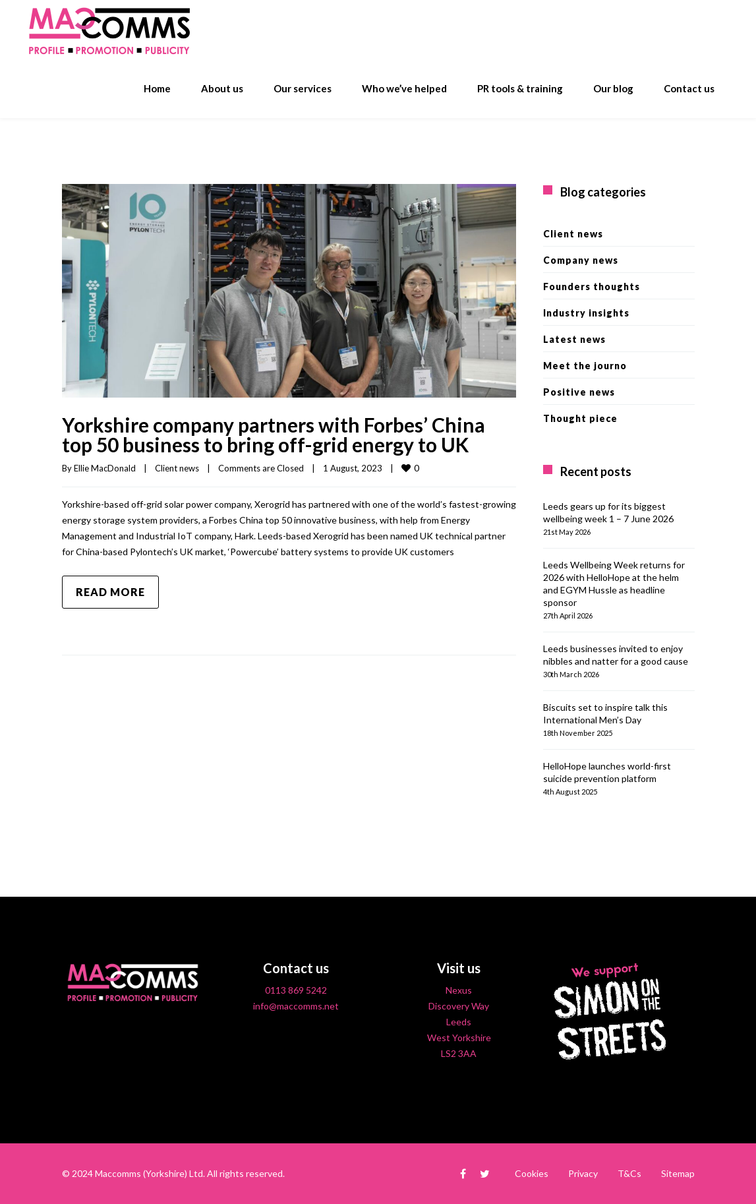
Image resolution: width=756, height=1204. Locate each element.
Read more (110, 592)
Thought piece (580, 418)
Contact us (689, 88)
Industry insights (586, 312)
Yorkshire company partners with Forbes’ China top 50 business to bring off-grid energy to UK (273, 434)
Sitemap (678, 1173)
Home (157, 88)
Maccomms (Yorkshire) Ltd (149, 1173)
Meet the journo (585, 365)
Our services (303, 88)
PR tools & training (520, 88)
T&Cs (629, 1173)
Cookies (531, 1173)
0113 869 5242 (296, 990)
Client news (177, 468)
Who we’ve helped (404, 88)
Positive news (579, 392)
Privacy (583, 1173)
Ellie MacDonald (105, 468)
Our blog (613, 88)
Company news (580, 260)
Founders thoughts (591, 286)
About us (222, 88)
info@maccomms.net (296, 1005)
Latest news (574, 339)
